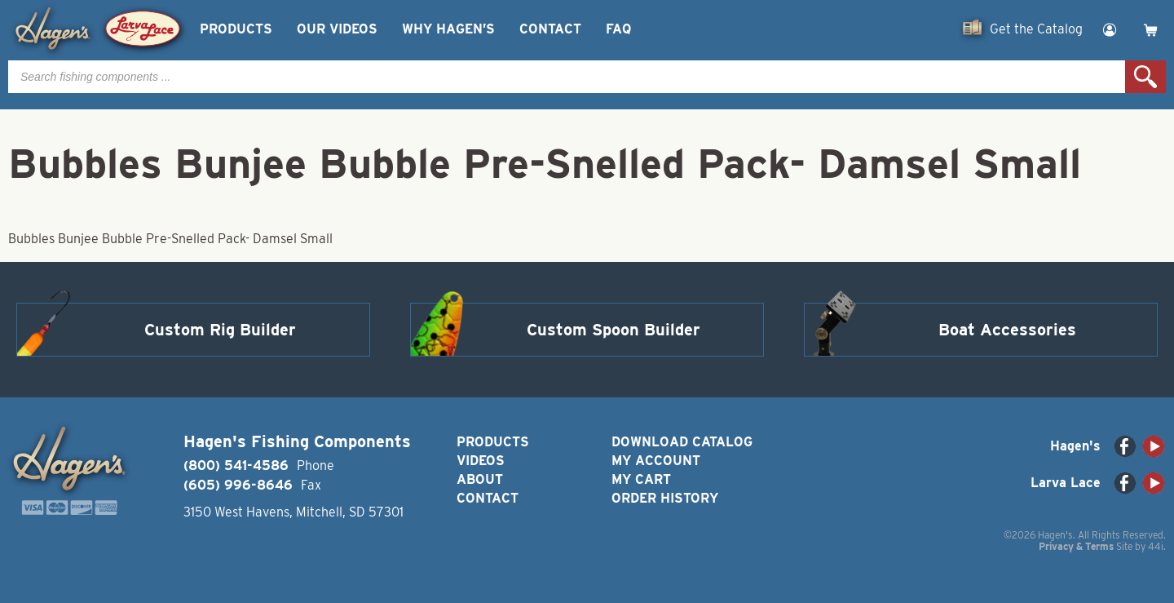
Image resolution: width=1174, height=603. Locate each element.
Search (1145, 76)
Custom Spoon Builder (613, 329)
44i (1155, 546)
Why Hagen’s (448, 29)
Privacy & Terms (1076, 546)
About (480, 479)
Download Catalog (682, 442)
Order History (664, 498)
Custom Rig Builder (220, 329)
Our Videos (337, 29)
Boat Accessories (1007, 329)
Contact (550, 29)
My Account (655, 460)
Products (236, 29)
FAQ (618, 29)
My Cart (641, 479)
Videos (481, 460)
